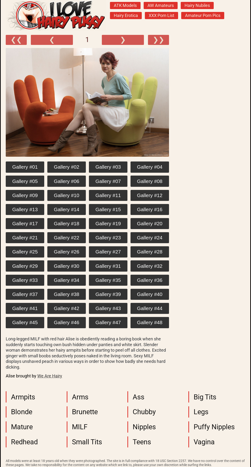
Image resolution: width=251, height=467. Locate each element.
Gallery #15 (108, 209)
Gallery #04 (149, 167)
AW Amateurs (160, 5)
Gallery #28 (149, 251)
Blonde (21, 412)
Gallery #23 (108, 237)
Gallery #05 (25, 181)
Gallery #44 (149, 308)
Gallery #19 (108, 223)
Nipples (144, 427)
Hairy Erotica (126, 15)
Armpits (23, 397)
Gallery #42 (66, 308)
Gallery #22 (66, 237)
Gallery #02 (66, 167)
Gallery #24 (149, 237)
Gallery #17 (25, 223)
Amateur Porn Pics (202, 15)
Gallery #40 (149, 294)
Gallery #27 (108, 251)
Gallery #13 (25, 209)
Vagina (204, 442)
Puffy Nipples (214, 427)
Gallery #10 (66, 195)
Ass (138, 397)
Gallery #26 (66, 251)
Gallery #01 (25, 167)
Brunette (85, 412)
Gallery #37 (25, 294)
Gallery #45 (25, 322)
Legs (201, 412)
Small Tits (87, 442)
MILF (79, 427)
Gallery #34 (66, 280)
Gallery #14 (66, 209)
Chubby (144, 412)
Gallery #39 (108, 294)
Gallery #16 (149, 209)
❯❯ (158, 40)
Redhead (24, 442)
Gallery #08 (149, 181)
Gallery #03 (108, 167)
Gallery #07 (108, 181)
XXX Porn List (161, 15)
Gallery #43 (108, 308)
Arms (80, 397)
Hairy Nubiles (197, 5)
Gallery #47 (108, 322)
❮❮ (16, 40)
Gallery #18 (66, 223)
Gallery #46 (66, 322)
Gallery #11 (108, 195)
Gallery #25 (25, 251)
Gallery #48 (149, 322)
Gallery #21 (25, 237)
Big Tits (205, 397)
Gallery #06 (66, 181)
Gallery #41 (25, 308)
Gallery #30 (66, 266)
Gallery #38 (66, 294)
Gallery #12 (149, 195)
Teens (142, 442)
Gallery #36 (149, 280)
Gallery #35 (108, 280)
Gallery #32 (149, 266)
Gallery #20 (149, 223)
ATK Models (125, 5)
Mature (22, 427)
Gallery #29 (25, 266)
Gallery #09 (25, 195)
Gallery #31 (108, 266)
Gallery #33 (25, 280)
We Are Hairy (49, 376)
